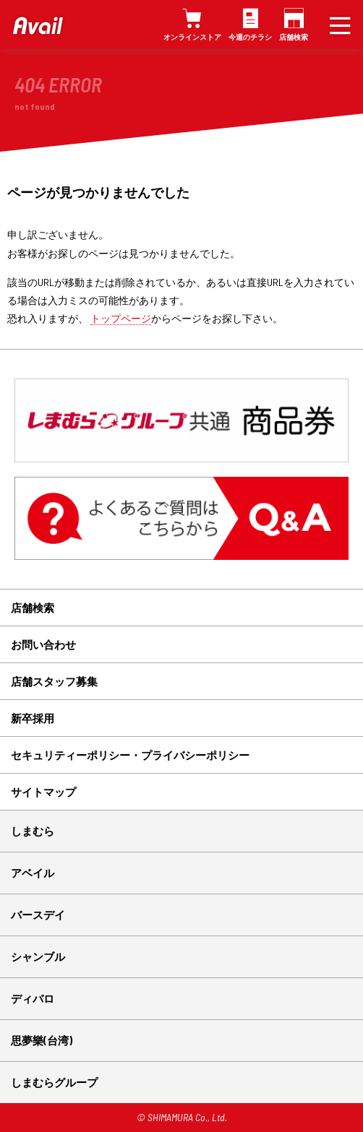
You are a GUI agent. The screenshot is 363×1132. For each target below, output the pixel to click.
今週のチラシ (250, 37)
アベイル (32, 872)
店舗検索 (293, 37)
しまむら (32, 830)
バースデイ (38, 914)
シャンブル (38, 956)
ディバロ (32, 998)
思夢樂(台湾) (41, 1040)
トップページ (120, 318)
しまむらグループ (54, 1082)
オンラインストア (192, 37)
